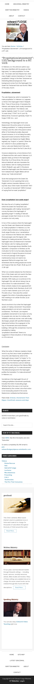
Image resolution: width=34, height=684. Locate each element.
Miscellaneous (9, 473)
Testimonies (9, 480)
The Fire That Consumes (13, 482)
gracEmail (8, 495)
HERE (7, 438)
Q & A (6, 477)
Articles (13, 398)
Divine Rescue (9, 463)
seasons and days (22, 400)
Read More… (10, 531)
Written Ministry (10, 547)
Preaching (8, 475)
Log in (22, 681)
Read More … (19, 587)
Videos (4, 461)
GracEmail (11, 400)
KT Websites (14, 681)
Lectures (7, 470)
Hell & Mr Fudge (10, 468)
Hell (5, 466)
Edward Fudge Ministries (17, 31)
